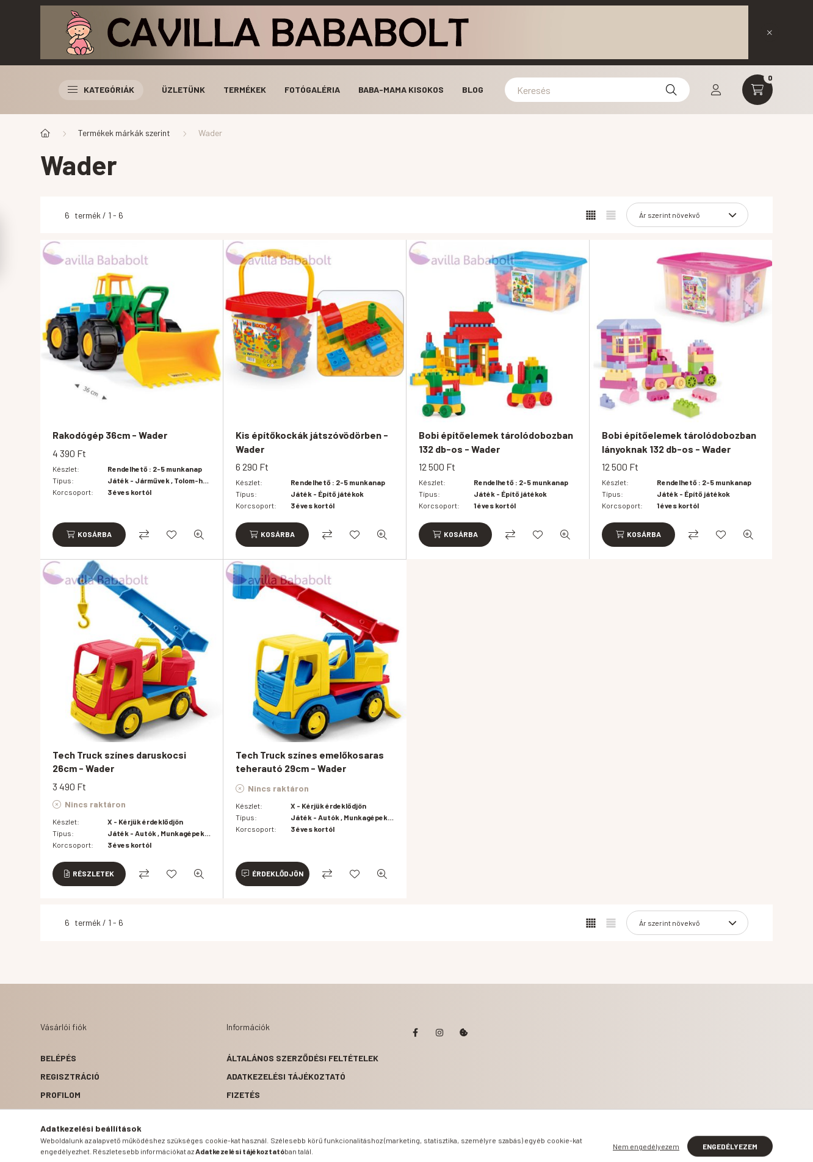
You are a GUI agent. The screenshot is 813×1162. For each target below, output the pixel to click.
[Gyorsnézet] (199, 534)
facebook (415, 1032)
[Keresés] (597, 90)
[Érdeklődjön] (272, 874)
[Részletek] (89, 874)
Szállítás (248, 1113)
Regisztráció (69, 1076)
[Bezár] (770, 32)
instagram (439, 1032)
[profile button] (716, 89)
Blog (472, 89)
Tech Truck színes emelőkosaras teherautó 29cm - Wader (310, 761)
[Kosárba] (89, 534)
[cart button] (757, 89)
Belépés (58, 1058)
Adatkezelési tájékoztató (285, 1076)
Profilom (60, 1094)
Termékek (244, 89)
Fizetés (243, 1094)
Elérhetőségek (260, 1131)
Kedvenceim (66, 1131)
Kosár (54, 1113)
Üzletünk (183, 89)
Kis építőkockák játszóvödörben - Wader (312, 441)
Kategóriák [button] (101, 89)
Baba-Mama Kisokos (401, 89)
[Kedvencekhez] (171, 534)
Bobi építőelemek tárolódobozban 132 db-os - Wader (496, 441)
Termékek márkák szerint (124, 133)
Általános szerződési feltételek (302, 1058)
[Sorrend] (687, 215)
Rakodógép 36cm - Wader (109, 435)
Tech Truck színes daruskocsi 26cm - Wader (119, 761)
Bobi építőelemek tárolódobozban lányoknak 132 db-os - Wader (679, 441)
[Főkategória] (45, 133)
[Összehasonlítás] (144, 534)
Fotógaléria (312, 89)
